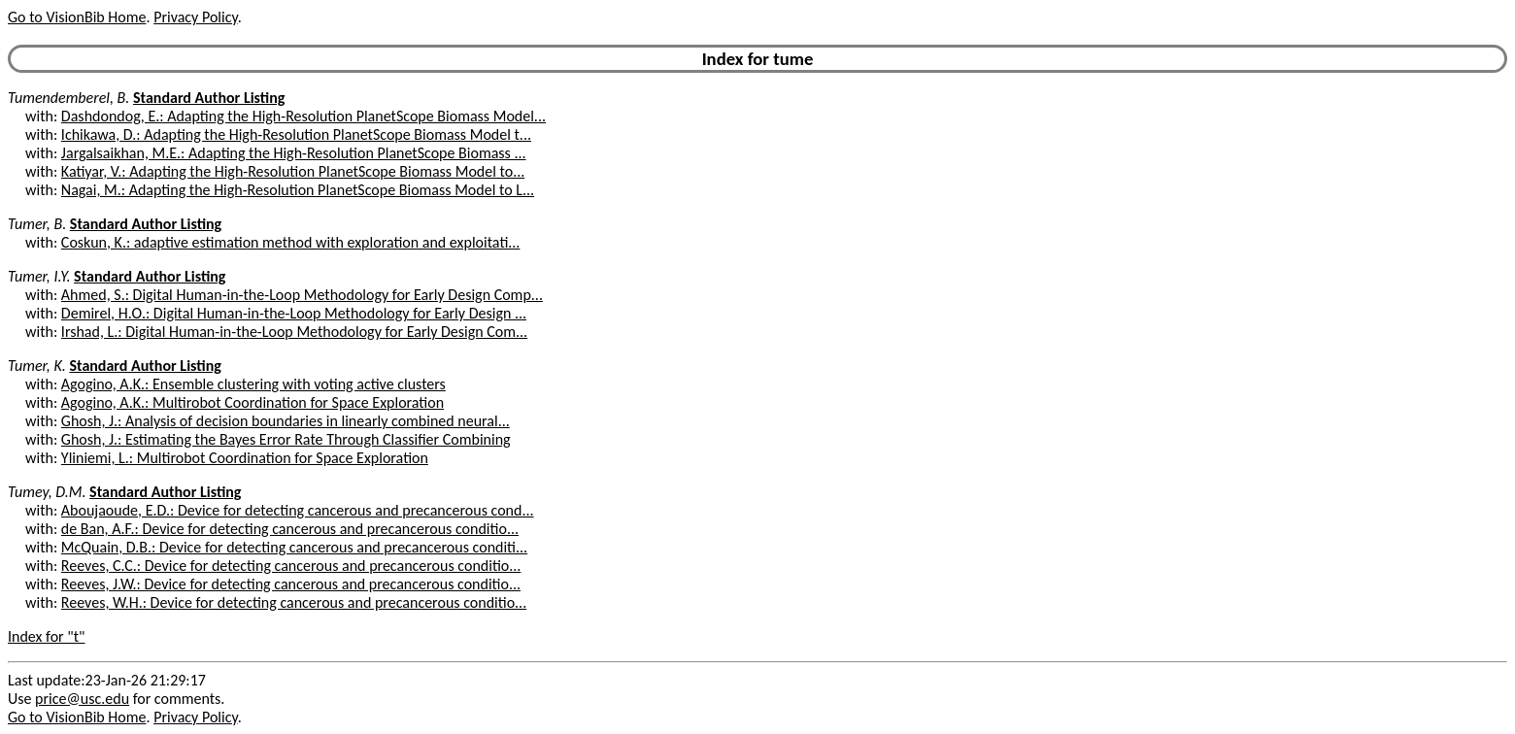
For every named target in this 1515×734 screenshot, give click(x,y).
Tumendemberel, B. (68, 97)
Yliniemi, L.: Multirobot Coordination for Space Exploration (244, 458)
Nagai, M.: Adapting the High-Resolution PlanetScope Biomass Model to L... (297, 190)
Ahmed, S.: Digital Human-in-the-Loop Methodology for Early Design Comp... (302, 294)
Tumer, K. (37, 365)
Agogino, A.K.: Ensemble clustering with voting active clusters (253, 384)
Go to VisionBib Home (77, 17)
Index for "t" (46, 636)
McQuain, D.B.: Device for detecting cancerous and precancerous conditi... (294, 547)
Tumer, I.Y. (39, 276)
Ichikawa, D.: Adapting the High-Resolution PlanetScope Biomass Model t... (296, 134)
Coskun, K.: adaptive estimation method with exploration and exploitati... (291, 242)
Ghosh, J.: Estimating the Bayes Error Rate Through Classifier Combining (286, 439)
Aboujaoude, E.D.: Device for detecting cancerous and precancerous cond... (297, 510)
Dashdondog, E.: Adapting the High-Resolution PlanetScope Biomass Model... (303, 116)
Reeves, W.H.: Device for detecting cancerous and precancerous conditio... (293, 602)
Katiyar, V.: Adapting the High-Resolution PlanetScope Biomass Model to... (292, 171)
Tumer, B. (37, 224)
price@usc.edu (82, 698)
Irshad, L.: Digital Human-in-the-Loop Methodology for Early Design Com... (294, 331)
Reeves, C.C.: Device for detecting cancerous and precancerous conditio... (291, 565)
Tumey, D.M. (46, 492)
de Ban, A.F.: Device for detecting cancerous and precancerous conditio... (290, 528)
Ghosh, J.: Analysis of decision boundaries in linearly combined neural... (285, 421)
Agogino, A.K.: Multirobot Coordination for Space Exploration (252, 402)
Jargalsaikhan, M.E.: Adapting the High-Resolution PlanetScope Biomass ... (293, 153)
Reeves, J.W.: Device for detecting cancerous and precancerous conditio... (291, 584)
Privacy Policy (195, 17)
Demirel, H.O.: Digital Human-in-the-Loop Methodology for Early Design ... (293, 313)
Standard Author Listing (209, 97)
